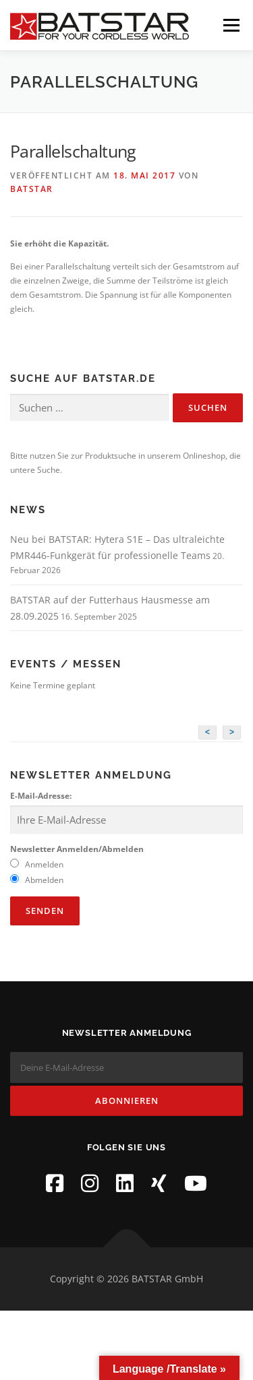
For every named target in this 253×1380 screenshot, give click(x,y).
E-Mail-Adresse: (41, 795)
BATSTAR (31, 189)
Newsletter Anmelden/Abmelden (77, 849)
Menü (230, 25)
